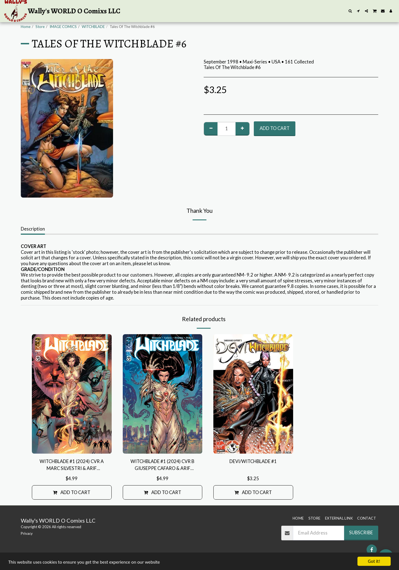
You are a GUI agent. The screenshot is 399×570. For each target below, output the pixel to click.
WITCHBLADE (93, 26)
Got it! (374, 561)
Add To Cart (275, 128)
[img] (72, 394)
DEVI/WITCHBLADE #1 (253, 461)
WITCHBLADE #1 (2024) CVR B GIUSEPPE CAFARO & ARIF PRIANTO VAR (162, 465)
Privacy (27, 533)
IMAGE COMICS (63, 26)
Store (40, 26)
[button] (350, 11)
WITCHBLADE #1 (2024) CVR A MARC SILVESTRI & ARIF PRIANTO (72, 465)
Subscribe (361, 532)
